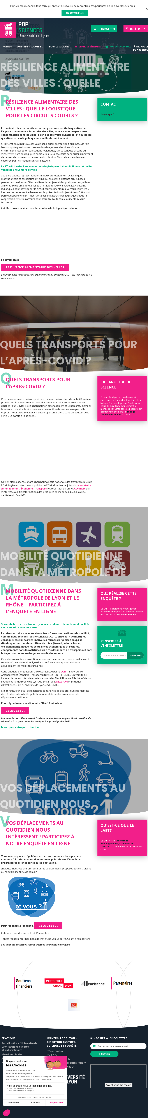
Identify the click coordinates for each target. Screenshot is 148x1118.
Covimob (79, 488)
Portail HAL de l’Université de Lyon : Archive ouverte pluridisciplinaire (19, 1047)
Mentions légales (12, 1054)
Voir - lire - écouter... (30, 46)
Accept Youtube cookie (118, 1085)
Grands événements (90, 46)
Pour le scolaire (59, 46)
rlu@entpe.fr (107, 114)
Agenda (7, 46)
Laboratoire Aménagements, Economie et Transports (116, 843)
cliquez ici (15, 710)
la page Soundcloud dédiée (117, 413)
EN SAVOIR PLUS (75, 13)
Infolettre (108, 28)
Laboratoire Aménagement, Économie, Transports (46, 487)
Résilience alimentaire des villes (35, 267)
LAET (64, 671)
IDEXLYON (61, 681)
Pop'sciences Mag (120, 46)
